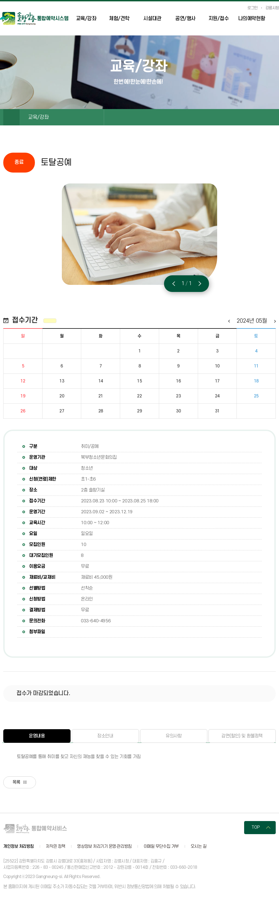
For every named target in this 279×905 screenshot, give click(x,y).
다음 (275, 321)
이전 (229, 321)
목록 (17, 782)
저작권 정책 (55, 847)
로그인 (252, 8)
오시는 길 (199, 847)
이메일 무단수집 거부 (161, 847)
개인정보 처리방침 (18, 847)
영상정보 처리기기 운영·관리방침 (104, 847)
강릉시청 (272, 8)
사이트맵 (276, 19)
